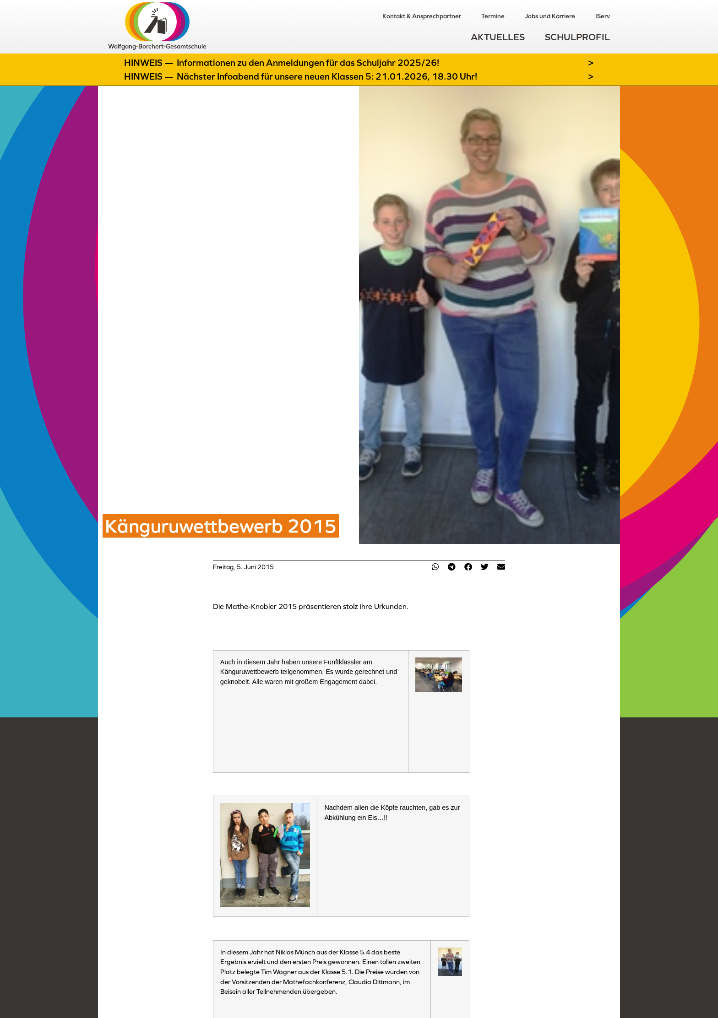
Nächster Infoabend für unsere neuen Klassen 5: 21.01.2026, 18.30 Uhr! (327, 76)
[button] (435, 566)
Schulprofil (577, 37)
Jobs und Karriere (550, 16)
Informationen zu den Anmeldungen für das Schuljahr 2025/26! (308, 63)
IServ (602, 16)
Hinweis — (149, 63)
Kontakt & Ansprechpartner (421, 16)
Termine (493, 16)
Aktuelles (498, 37)
